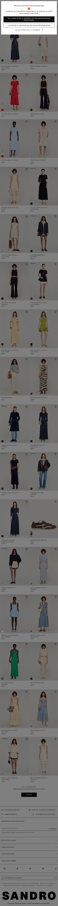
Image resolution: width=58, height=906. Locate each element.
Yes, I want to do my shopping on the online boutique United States (29, 19)
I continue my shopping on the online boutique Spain (29, 25)
